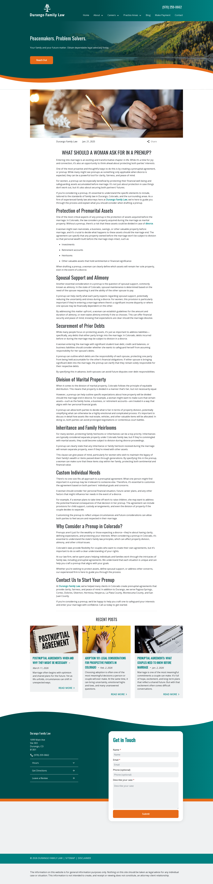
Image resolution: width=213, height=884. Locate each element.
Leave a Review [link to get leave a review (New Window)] (53, 778)
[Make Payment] (162, 15)
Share (152, 141)
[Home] (86, 15)
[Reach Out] (41, 60)
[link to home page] (47, 10)
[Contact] (179, 15)
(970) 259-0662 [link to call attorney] (39, 755)
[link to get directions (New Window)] (54, 744)
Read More (67, 688)
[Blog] (148, 15)
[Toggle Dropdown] (102, 15)
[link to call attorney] (171, 7)
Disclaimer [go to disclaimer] (84, 858)
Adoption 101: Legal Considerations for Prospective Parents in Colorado (105, 662)
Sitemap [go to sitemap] (70, 858)
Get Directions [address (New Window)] (53, 770)
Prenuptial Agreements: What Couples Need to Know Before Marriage (154, 662)
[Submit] (146, 814)
